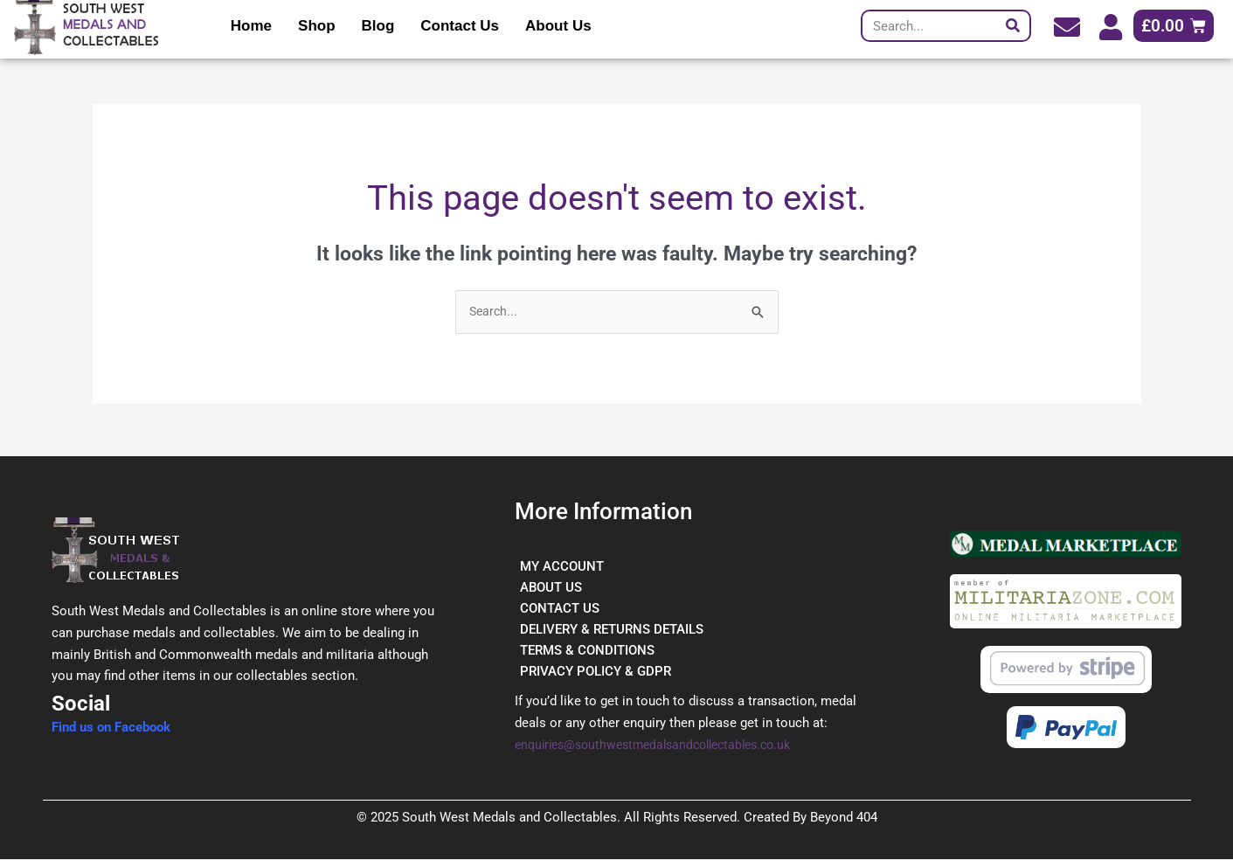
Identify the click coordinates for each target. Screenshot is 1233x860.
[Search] (1013, 25)
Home (251, 25)
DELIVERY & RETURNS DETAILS (611, 630)
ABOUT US (551, 588)
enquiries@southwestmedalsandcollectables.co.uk (664, 745)
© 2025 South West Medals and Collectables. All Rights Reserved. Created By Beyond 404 (617, 818)
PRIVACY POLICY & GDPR (595, 672)
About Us (558, 25)
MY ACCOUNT (562, 567)
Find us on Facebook (111, 728)
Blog (378, 25)
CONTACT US (559, 609)
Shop (317, 25)
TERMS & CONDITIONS (587, 651)
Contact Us (459, 25)
